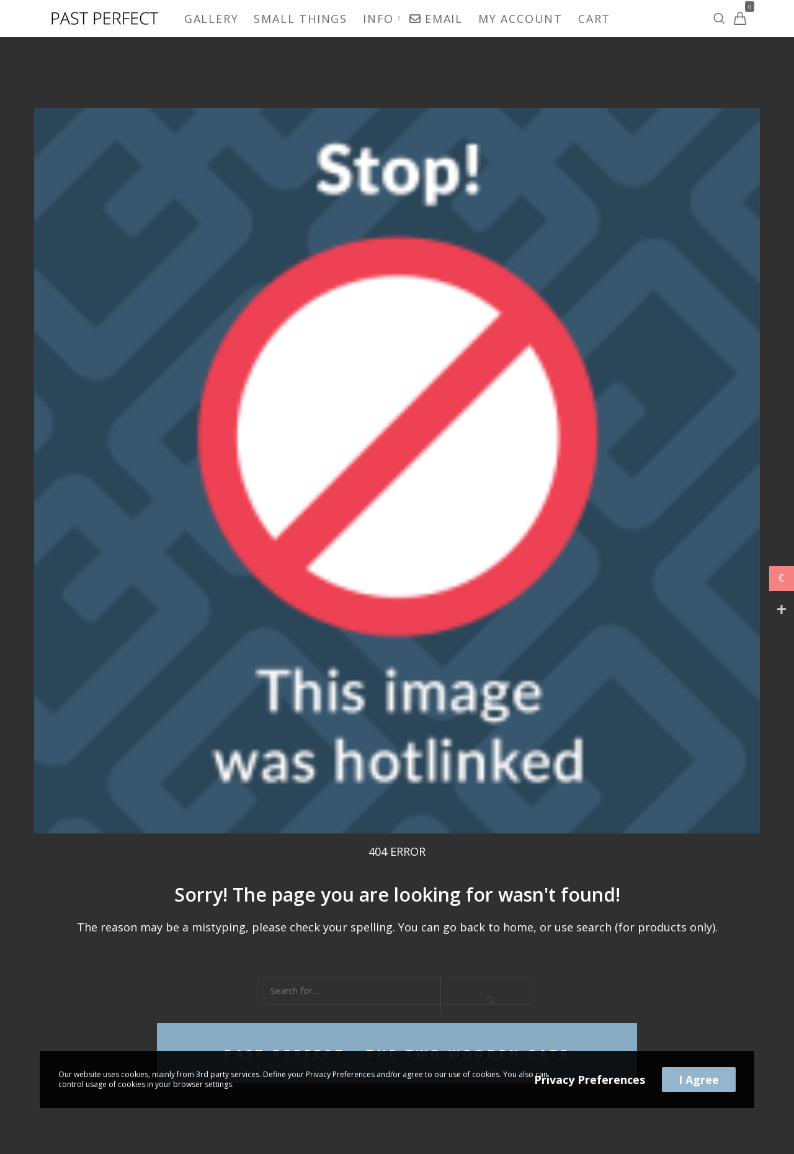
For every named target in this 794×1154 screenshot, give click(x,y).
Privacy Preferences (589, 1079)
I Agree (699, 1079)
